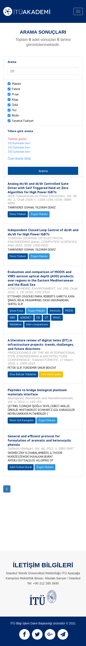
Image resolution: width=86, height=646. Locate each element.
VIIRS (12, 317)
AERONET (26, 317)
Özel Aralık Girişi (19, 158)
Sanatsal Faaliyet (22, 121)
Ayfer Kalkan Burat (21, 467)
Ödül (15, 105)
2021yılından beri (19, 151)
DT (46, 317)
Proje (15, 94)
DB (38, 317)
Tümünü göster (17, 139)
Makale (16, 84)
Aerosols (55, 310)
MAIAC (57, 317)
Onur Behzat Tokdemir (23, 374)
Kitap (15, 99)
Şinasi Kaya (16, 310)
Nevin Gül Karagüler (22, 420)
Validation (16, 324)
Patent (16, 89)
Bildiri (15, 115)
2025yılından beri (19, 147)
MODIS (69, 310)
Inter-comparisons (37, 324)
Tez (14, 110)
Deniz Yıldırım (18, 214)
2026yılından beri (19, 143)
